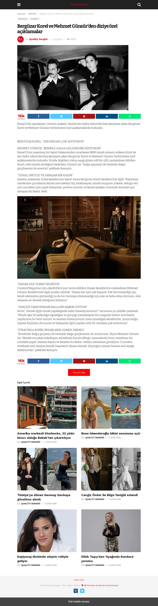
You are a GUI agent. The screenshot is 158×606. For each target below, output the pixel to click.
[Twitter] (82, 591)
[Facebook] (76, 591)
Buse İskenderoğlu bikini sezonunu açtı (110, 433)
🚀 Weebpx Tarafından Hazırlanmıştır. (101, 585)
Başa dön (79, 580)
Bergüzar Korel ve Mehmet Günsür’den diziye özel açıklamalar (67, 28)
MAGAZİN (23, 19)
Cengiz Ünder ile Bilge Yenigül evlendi (109, 495)
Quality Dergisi (38, 39)
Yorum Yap (79, 372)
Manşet (35, 19)
